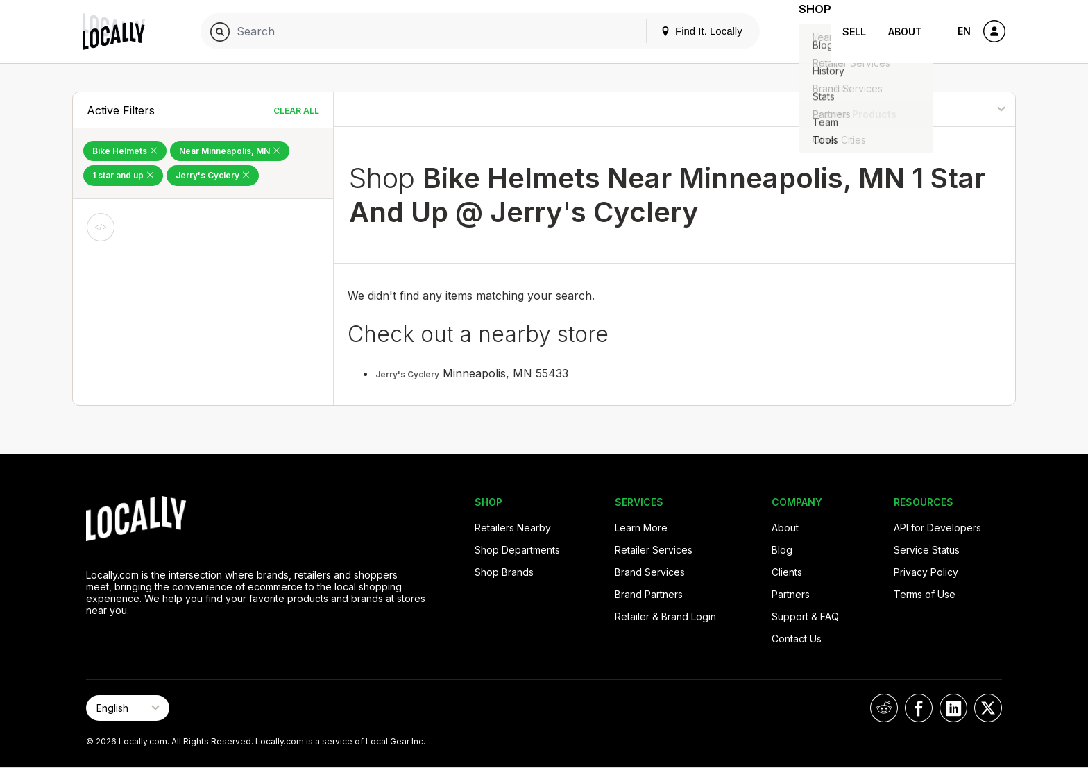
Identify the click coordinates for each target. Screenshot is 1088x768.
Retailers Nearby (513, 528)
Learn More (641, 528)
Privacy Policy (926, 572)
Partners (791, 594)
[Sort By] (945, 109)
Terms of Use (924, 594)
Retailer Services (653, 550)
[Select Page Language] (127, 708)
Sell (854, 31)
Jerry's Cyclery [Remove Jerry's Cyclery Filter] (213, 175)
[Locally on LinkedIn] (953, 708)
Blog (782, 550)
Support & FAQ (805, 616)
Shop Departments (517, 550)
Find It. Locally (684, 31)
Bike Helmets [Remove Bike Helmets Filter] (125, 151)
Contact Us (797, 639)
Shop (806, 31)
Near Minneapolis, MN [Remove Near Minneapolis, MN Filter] (229, 151)
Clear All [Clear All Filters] (296, 110)
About (905, 31)
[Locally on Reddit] (884, 708)
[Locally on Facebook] (919, 708)
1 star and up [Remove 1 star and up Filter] (123, 175)
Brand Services (650, 572)
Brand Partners (649, 594)
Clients (787, 572)
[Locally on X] (988, 708)
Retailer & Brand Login (665, 616)
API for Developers (937, 528)
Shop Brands (504, 572)
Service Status (927, 550)
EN (964, 31)
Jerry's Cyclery (407, 374)
